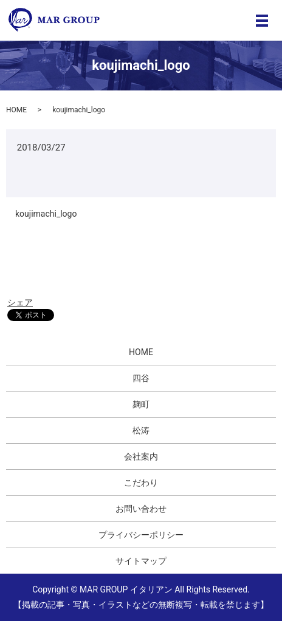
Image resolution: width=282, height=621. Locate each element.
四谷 (141, 378)
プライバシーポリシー (141, 535)
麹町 (141, 404)
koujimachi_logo (46, 214)
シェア (20, 302)
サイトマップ (141, 561)
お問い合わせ (141, 509)
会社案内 (141, 456)
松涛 (141, 430)
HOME (16, 110)
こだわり (141, 482)
